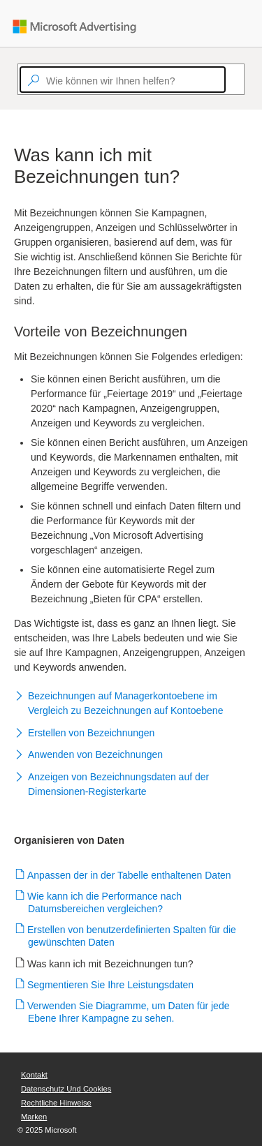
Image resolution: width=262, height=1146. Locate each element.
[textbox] (122, 79)
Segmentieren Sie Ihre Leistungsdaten (111, 984)
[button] (131, 704)
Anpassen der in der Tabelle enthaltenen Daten (129, 875)
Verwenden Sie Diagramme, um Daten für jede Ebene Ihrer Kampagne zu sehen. (128, 1012)
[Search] (232, 80)
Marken (34, 1116)
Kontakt (34, 1075)
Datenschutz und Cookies (66, 1089)
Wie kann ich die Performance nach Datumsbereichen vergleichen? (105, 902)
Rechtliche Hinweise (56, 1103)
